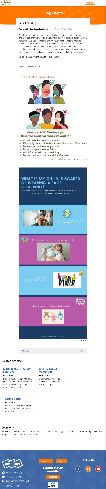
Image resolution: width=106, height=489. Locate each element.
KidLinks (12, 443)
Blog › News (53, 12)
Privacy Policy (41, 478)
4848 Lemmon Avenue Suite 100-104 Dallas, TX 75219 (18, 462)
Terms (50, 478)
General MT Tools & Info (63, 29)
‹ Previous (25, 351)
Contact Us (46, 440)
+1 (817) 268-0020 (14, 455)
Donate (90, 2)
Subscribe (53, 456)
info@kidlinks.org (14, 451)
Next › (83, 351)
